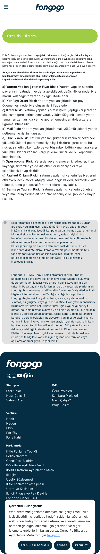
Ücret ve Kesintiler (19, 489)
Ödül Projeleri (62, 391)
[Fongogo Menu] (6, 6)
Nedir (10, 419)
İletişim (11, 475)
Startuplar (13, 391)
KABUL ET (81, 545)
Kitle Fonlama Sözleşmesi (25, 484)
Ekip (9, 428)
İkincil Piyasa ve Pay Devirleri (27, 493)
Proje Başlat (61, 405)
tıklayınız (53, 535)
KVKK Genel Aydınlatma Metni (25, 465)
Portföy (12, 433)
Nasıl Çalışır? (15, 396)
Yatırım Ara (14, 400)
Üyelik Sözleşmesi (19, 479)
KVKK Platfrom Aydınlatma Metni (30, 470)
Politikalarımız (16, 456)
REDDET (62, 545)
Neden (11, 423)
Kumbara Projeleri (65, 396)
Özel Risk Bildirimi (66, 257)
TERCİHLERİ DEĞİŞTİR (35, 545)
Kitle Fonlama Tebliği (21, 451)
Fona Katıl (13, 437)
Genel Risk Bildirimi (62, 253)
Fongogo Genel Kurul (21, 498)
